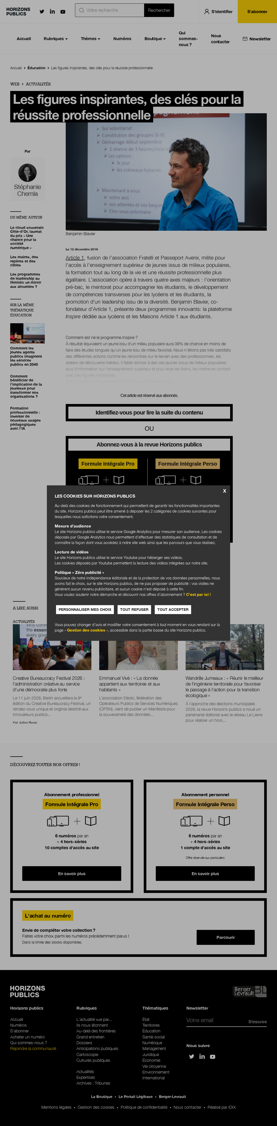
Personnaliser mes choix (85, 609)
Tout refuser (134, 609)
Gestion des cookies (86, 630)
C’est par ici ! (198, 594)
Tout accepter (173, 609)
